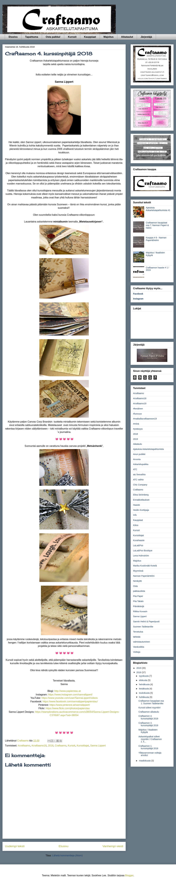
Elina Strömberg (141, 494)
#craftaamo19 (139, 403)
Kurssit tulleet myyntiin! (149, 707)
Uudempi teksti (15, 846)
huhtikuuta (144, 697)
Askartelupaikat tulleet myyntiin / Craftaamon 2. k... (150, 739)
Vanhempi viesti (113, 846)
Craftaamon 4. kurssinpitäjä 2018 (148, 717)
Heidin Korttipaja (141, 510)
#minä (136, 424)
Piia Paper (138, 596)
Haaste (136, 505)
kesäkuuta (144, 688)
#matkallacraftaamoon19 (145, 418)
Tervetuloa (138, 631)
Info (135, 515)
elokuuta (143, 680)
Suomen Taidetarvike (143, 626)
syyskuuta (144, 676)
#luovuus (137, 413)
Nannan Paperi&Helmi (144, 576)
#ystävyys (137, 429)
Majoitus (109, 37)
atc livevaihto (139, 474)
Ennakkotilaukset (141, 500)
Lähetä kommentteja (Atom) (67, 855)
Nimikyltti (137, 581)
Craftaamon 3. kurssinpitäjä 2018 (148, 724)
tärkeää (136, 637)
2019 (135, 439)
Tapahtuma (31, 37)
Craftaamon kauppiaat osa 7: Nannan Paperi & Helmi (157, 225)
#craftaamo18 (39, 745)
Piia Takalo (138, 601)
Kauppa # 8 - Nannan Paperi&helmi (156, 238)
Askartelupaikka (140, 464)
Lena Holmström (141, 555)
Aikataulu (137, 444)
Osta (135, 586)
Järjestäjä (146, 37)
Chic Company (140, 484)
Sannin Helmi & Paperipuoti (146, 621)
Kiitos (135, 525)
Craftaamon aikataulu (148, 712)
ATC (135, 469)
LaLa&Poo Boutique (142, 550)
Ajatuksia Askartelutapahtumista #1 (158, 208)
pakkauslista (139, 591)
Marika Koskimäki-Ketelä (145, 565)
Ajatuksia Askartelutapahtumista (148, 449)
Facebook (138, 294)
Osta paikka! (53, 37)
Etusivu (13, 37)
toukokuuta (144, 693)
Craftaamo (60, 745)
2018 (51, 745)
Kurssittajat (83, 745)
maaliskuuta (145, 760)
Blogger (129, 875)
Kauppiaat (90, 37)
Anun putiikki (139, 454)
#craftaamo (24, 745)
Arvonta (136, 459)
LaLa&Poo (138, 545)
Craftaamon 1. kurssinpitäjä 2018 (148, 747)
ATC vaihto (138, 479)
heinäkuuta (144, 684)
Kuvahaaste (139, 540)
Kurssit (72, 37)
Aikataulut (127, 37)
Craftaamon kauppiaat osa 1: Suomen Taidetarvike (151, 702)
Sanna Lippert (98, 745)
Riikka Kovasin (140, 611)
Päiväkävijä (138, 606)
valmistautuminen (141, 642)
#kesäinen (138, 408)
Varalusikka (138, 647)
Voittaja (136, 652)
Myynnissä (138, 571)
